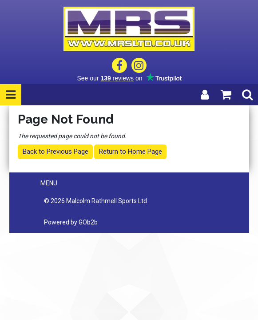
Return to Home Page (130, 152)
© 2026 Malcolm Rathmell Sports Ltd (95, 200)
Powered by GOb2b (71, 222)
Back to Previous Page (55, 152)
